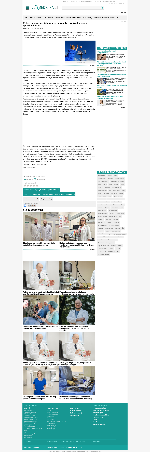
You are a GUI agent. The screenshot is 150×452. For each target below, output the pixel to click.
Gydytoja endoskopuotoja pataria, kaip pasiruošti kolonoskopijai (39, 398)
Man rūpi (36, 194)
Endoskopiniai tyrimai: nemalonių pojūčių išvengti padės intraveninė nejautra (74, 328)
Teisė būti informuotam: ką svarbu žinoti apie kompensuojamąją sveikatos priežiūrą (111, 63)
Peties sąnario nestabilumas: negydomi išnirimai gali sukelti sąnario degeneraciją (41, 363)
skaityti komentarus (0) (31, 199)
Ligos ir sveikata (36, 18)
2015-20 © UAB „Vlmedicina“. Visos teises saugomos (63, 451)
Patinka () (29, 179)
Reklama (66, 1)
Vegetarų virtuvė (98, 417)
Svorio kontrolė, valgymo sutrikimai (56, 421)
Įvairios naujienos (68, 194)
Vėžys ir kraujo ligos (52, 412)
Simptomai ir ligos (53, 408)
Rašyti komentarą (46, 199)
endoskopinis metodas (50, 190)
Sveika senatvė (75, 415)
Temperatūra (50, 416)
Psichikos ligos (28, 437)
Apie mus (74, 1)
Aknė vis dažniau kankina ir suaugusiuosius (106, 52)
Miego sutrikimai (51, 425)
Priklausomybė (51, 423)
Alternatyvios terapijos (101, 410)
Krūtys (25, 430)
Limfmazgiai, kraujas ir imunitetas (33, 428)
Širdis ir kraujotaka (29, 410)
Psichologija (74, 408)
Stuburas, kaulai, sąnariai (50, 194)
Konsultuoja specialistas (57, 442)
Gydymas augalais (99, 408)
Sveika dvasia (98, 422)
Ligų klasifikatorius (85, 1)
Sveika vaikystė (75, 410)
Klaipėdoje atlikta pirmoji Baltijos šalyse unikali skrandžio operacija (40, 327)
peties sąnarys (35, 190)
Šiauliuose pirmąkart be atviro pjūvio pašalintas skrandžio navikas (39, 244)
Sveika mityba (98, 412)
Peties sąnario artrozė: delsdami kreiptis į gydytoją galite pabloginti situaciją (41, 293)
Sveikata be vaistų (100, 405)
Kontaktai (97, 1)
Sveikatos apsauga (78, 442)
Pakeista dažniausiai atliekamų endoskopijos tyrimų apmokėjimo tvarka (76, 293)
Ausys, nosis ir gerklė (29, 434)
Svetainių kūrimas (96, 451)
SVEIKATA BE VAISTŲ (84, 18)
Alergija (49, 410)
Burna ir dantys (28, 435)
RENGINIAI (114, 18)
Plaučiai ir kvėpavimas (30, 412)
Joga (95, 419)
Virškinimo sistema (29, 414)
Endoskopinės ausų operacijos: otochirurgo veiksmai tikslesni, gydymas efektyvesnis (76, 245)
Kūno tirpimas (50, 418)
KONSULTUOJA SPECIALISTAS (65, 18)
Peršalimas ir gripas (52, 414)
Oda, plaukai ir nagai (29, 426)
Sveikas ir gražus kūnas (101, 415)
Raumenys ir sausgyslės (30, 423)
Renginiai (27, 442)
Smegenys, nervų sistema (31, 417)
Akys (25, 432)
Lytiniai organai (28, 425)
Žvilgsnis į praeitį (76, 413)
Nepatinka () (41, 179)
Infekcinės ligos (51, 428)
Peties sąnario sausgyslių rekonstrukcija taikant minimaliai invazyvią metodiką (76, 398)
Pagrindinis (48, 18)
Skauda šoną (50, 419)
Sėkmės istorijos (99, 424)
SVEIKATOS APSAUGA (101, 18)
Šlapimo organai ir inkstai (30, 419)
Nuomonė (97, 442)
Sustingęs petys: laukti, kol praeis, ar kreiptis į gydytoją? (75, 363)
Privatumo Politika (108, 1)
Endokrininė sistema (29, 415)
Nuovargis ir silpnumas (53, 427)
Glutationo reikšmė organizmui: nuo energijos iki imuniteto (110, 97)
